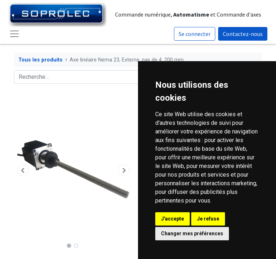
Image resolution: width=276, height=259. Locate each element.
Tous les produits (40, 60)
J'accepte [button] (172, 219)
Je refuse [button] (208, 219)
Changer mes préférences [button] (192, 233)
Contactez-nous (243, 33)
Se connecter (195, 33)
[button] (23, 170)
